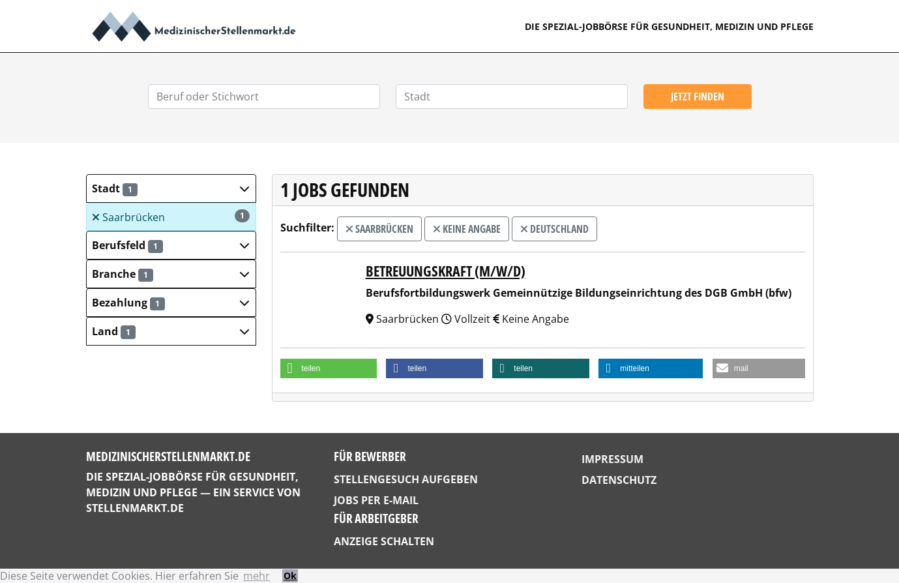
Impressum (612, 459)
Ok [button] (290, 575)
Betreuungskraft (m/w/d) (445, 271)
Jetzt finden (697, 96)
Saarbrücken (170, 216)
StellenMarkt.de (135, 508)
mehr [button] (256, 576)
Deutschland (554, 229)
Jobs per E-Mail (376, 500)
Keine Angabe (467, 229)
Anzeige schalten (384, 541)
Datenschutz (619, 480)
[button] (171, 188)
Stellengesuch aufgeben (406, 479)
